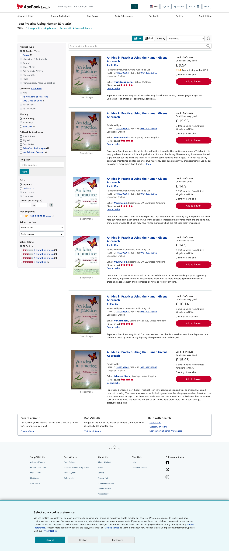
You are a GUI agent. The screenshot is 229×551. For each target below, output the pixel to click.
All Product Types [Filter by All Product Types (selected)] (30, 51)
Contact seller (113, 88)
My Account (178, 6)
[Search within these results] (140, 46)
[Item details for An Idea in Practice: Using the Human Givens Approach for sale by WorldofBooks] (86, 314)
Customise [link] (117, 539)
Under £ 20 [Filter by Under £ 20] (27, 188)
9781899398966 (148, 72)
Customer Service (139, 467)
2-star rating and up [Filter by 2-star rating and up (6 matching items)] (40, 250)
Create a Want (28, 431)
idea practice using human (42, 28)
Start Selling (205, 16)
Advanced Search (25, 16)
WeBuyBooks (120, 202)
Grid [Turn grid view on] (149, 38)
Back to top (114, 448)
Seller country (27, 234)
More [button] (148, 164)
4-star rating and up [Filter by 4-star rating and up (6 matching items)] (40, 258)
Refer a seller (69, 478)
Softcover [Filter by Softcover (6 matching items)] (27, 126)
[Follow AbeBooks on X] (180, 470)
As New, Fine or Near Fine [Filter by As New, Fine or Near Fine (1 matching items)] (35, 96)
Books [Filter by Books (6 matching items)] (26, 54)
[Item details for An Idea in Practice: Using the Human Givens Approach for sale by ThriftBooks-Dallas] (86, 75)
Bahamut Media (122, 376)
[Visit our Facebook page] (180, 463)
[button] (208, 46)
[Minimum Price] (25, 205)
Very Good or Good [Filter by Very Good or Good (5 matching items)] (32, 100)
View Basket (35, 483)
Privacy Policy (104, 478)
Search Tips (155, 422)
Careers (101, 473)
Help (206, 6)
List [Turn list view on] (137, 38)
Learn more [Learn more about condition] (36, 88)
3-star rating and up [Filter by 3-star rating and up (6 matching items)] (40, 254)
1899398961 (122, 72)
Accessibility (103, 494)
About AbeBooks (105, 462)
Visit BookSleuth (92, 431)
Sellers (179, 16)
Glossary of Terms (158, 426)
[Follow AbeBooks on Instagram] (180, 477)
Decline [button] (83, 539)
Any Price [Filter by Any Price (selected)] (26, 184)
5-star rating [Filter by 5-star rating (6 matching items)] (36, 262)
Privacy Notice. (50, 530)
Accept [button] (50, 539)
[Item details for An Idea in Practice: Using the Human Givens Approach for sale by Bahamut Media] (86, 370)
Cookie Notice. (112, 527)
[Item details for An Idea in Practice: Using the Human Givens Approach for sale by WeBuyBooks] (86, 197)
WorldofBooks (121, 320)
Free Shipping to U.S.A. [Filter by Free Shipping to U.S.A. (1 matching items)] (37, 215)
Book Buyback (70, 473)
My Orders (34, 478)
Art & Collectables (123, 16)
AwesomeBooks (122, 137)
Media (100, 467)
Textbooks (154, 16)
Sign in (165, 6)
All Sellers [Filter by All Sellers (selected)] (28, 246)
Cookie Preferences (106, 483)
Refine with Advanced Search (76, 28)
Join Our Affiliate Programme (76, 467)
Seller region (27, 227)
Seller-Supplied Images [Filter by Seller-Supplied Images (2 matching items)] (34, 148)
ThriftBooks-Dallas (123, 81)
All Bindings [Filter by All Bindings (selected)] (27, 118)
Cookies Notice (104, 488)
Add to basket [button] (193, 81)
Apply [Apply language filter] (24, 171)
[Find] (134, 6)
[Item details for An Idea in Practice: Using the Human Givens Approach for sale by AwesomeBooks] (86, 131)
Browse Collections (60, 16)
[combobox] (93, 6)
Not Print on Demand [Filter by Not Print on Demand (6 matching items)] (33, 152)
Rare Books (92, 16)
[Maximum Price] (42, 205)
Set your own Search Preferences (165, 431)
